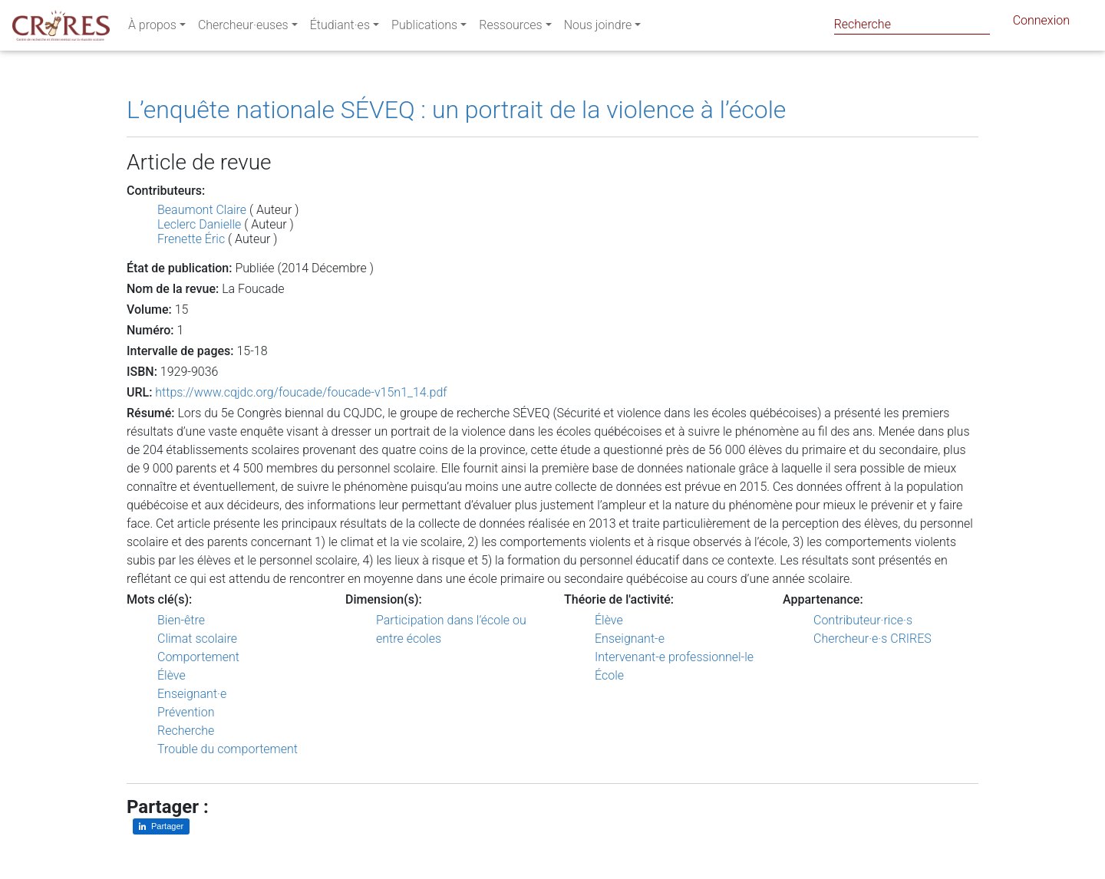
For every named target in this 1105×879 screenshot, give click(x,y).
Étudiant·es (340, 28)
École (609, 675)
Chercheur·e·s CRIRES (872, 638)
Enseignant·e (191, 693)
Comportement (198, 657)
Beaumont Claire (201, 209)
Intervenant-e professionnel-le (674, 657)
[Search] (912, 24)
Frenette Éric (191, 239)
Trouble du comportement (227, 749)
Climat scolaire (197, 638)
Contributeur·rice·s (862, 620)
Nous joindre (598, 28)
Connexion (1041, 23)
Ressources (510, 28)
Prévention (185, 712)
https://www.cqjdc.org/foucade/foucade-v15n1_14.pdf (301, 392)
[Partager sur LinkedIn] (161, 826)
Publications (424, 28)
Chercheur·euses (243, 28)
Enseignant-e (630, 638)
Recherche (185, 730)
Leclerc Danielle (199, 224)
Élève (171, 675)
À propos (152, 28)
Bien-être (181, 620)
